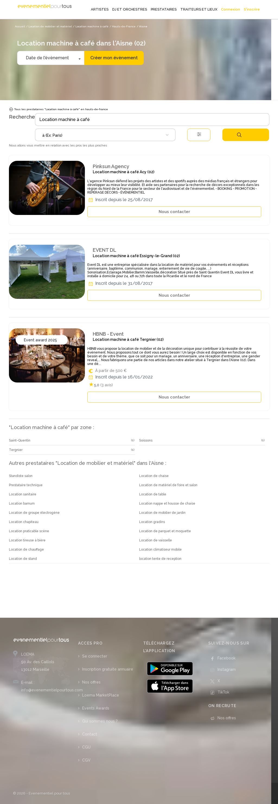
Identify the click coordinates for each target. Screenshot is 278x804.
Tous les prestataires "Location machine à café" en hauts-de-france (58, 109)
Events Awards (95, 708)
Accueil (20, 26)
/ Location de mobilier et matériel (49, 26)
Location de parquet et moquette (165, 531)
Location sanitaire (22, 494)
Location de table (152, 494)
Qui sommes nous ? (100, 721)
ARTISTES (99, 9)
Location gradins (152, 522)
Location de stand (23, 559)
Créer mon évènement (114, 57)
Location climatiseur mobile (160, 549)
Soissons (145, 440)
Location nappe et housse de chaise (167, 503)
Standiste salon (21, 476)
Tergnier (16, 450)
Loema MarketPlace (100, 695)
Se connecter (94, 656)
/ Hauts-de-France (123, 26)
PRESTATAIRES (164, 9)
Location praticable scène (29, 531)
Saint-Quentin (19, 440)
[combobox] (105, 135)
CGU (86, 747)
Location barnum (22, 503)
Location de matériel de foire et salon (168, 485)
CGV (86, 760)
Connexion (230, 9)
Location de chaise (154, 476)
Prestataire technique (26, 485)
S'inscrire (252, 9)
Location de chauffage (26, 549)
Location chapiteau (24, 522)
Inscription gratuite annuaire (107, 669)
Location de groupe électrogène (34, 513)
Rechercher (239, 135)
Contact (89, 734)
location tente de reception (160, 559)
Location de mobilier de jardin (162, 513)
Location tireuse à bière (27, 540)
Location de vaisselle (155, 540)
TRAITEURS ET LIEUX (198, 9)
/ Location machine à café (90, 26)
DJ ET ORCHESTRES (129, 9)
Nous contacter (174, 211)
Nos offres (91, 682)
